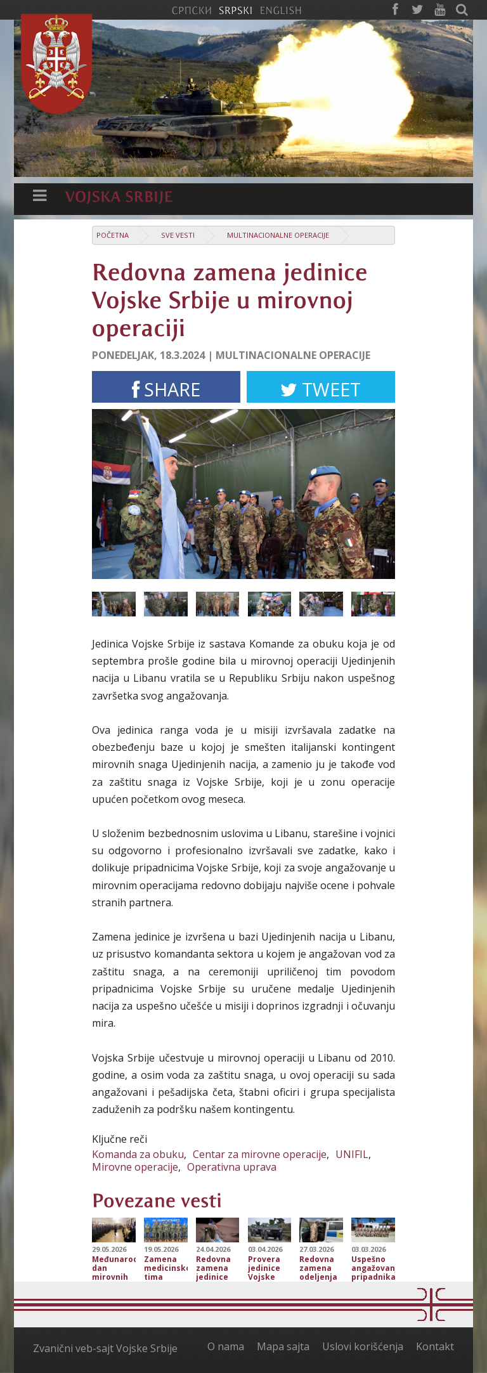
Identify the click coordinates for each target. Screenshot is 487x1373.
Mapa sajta (283, 1346)
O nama (225, 1346)
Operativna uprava (231, 1167)
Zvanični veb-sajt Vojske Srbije (105, 1348)
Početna (112, 235)
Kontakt (435, 1346)
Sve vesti (178, 235)
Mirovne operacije (135, 1167)
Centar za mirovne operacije (260, 1154)
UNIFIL (351, 1154)
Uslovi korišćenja (362, 1346)
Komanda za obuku (138, 1154)
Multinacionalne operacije (278, 235)
